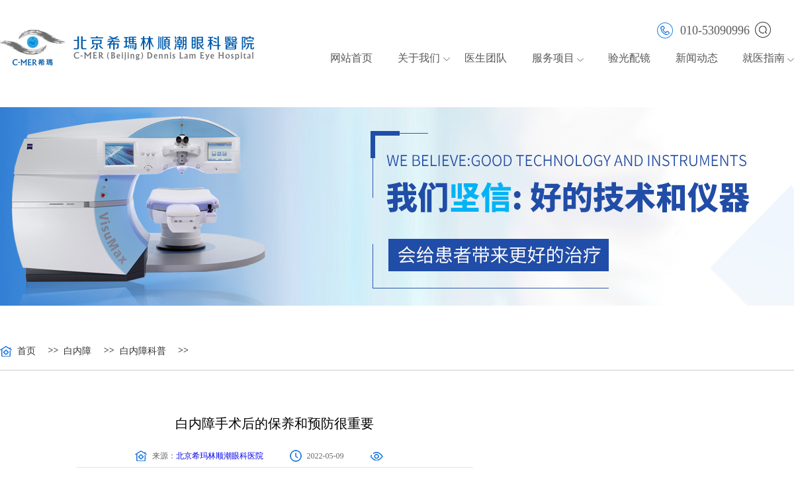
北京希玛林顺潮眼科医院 (219, 455)
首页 (26, 351)
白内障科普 (143, 351)
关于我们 (419, 58)
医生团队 (485, 58)
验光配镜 (629, 58)
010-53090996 (703, 29)
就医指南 (763, 58)
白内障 (77, 351)
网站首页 (351, 58)
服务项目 (553, 58)
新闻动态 (697, 58)
